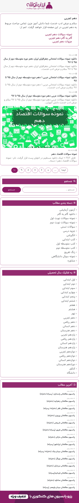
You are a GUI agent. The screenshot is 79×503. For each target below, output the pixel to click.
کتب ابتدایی (68, 239)
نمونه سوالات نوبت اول (62, 218)
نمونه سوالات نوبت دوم (62, 222)
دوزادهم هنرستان (66, 364)
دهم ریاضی (69, 322)
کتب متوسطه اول (65, 244)
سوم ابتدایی (68, 288)
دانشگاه (71, 373)
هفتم (72, 305)
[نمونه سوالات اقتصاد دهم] (39, 127)
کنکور (72, 368)
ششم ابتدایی (68, 301)
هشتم (72, 309)
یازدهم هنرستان (66, 347)
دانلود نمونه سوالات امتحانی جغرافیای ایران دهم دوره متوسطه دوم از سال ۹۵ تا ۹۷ (40, 60)
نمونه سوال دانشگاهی (63, 256)
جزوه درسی (69, 231)
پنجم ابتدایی (68, 296)
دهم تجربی (69, 318)
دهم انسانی (69, 326)
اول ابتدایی (69, 280)
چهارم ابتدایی (68, 292)
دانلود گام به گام (66, 214)
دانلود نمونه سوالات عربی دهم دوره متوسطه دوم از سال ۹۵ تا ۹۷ (44, 96)
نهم (73, 313)
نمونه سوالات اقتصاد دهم (64, 154)
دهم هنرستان (68, 330)
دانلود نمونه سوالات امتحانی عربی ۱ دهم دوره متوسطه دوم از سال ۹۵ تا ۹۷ (41, 79)
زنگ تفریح (69, 252)
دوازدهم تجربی (67, 352)
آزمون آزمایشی (67, 210)
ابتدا (64, 170)
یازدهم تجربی (68, 335)
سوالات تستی (68, 227)
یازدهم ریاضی (68, 339)
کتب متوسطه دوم (65, 248)
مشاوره (71, 261)
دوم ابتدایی (69, 284)
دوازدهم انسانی (67, 360)
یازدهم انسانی (67, 343)
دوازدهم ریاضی (67, 356)
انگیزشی (70, 235)
